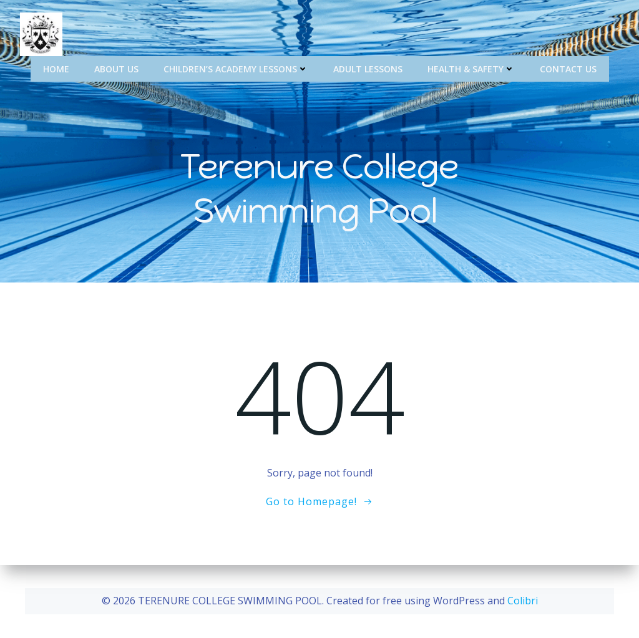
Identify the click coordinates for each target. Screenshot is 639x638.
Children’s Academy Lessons (235, 69)
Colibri (522, 600)
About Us (116, 69)
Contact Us (568, 69)
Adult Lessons (367, 69)
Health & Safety (471, 69)
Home (56, 69)
